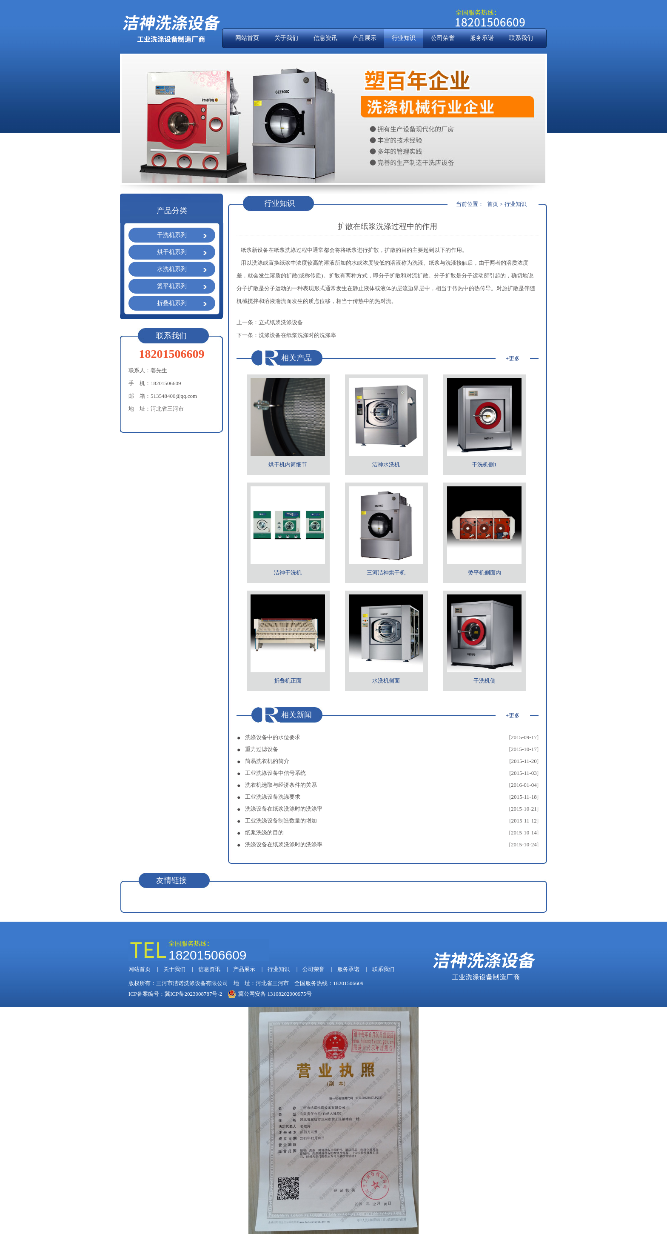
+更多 (513, 358)
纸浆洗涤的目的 (264, 832)
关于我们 (286, 38)
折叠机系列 (172, 303)
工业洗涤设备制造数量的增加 (281, 820)
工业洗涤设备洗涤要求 (272, 797)
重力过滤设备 (261, 749)
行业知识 (404, 38)
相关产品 (296, 358)
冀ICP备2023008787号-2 (193, 994)
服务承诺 (482, 38)
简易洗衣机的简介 (267, 761)
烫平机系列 (172, 286)
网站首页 (247, 38)
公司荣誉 (443, 38)
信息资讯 (325, 38)
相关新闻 (296, 715)
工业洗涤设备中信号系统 (275, 773)
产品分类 (172, 210)
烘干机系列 (172, 252)
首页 (492, 204)
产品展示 (364, 38)
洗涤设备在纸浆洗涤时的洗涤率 (297, 335)
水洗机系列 (172, 269)
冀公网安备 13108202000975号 (269, 994)
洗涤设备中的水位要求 (272, 737)
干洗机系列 (172, 235)
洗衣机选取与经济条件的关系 (281, 785)
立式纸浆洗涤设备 (281, 322)
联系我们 (521, 38)
